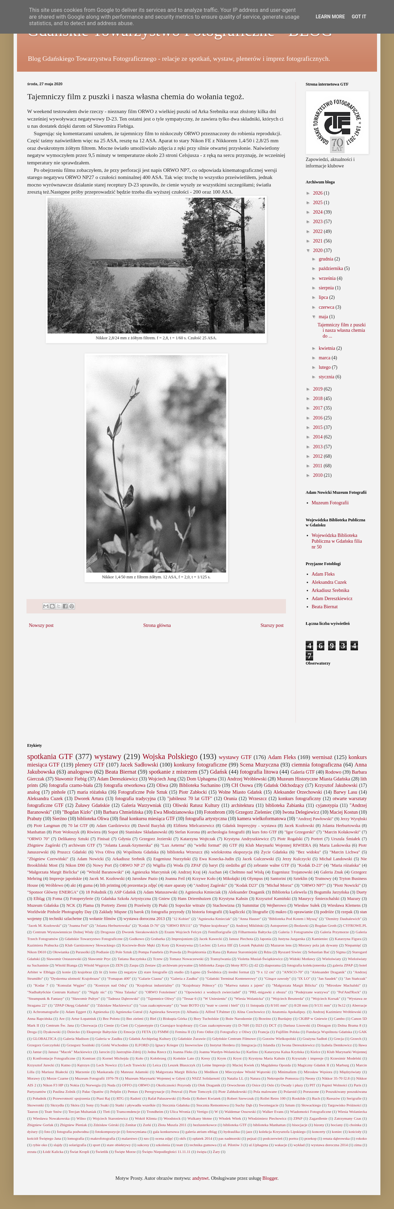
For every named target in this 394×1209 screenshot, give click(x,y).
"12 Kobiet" (181, 919)
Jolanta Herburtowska (341, 825)
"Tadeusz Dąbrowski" (123, 998)
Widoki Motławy (302, 959)
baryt (213, 865)
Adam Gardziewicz (113, 825)
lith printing (110, 885)
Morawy (33, 1078)
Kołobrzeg (158, 1058)
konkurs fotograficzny (299, 798)
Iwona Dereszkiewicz (298, 1045)
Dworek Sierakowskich (140, 932)
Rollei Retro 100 (273, 1098)
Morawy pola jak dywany (318, 945)
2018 (318, 398)
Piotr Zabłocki (193, 792)
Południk (39, 1098)
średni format (238, 972)
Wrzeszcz (258, 798)
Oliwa (162, 785)
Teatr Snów (53, 1111)
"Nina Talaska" (125, 992)
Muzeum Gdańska (43, 905)
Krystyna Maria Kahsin (267, 1058)
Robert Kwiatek (208, 1098)
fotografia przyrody (168, 911)
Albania (192, 1012)
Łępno (195, 972)
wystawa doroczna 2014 (329, 1145)
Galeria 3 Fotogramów (295, 932)
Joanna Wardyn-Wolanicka (219, 1052)
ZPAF (196, 865)
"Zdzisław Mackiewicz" (114, 1005)
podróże (327, 911)
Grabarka (158, 939)
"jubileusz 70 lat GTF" (189, 798)
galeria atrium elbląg (201, 1132)
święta (202, 1152)
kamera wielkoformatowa (261, 818)
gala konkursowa (166, 1132)
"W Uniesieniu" (215, 998)
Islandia (269, 1045)
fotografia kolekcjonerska (306, 965)
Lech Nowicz (106, 1065)
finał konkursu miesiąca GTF (147, 818)
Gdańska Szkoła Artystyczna (126, 898)
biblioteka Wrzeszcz (184, 852)
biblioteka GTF (235, 1125)
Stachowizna (223, 905)
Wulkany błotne (199, 1118)
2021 (318, 240)
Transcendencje (128, 1111)
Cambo (339, 1018)
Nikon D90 (75, 865)
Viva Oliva (104, 852)
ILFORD (141, 1045)
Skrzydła (57, 1105)
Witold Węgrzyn (96, 965)
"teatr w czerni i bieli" (222, 1005)
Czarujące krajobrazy (176, 1025)
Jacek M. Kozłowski (107, 878)
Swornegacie (269, 1105)
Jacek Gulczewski (258, 858)
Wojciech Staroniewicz (110, 1118)
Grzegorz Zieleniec (253, 812)
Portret (317, 838)
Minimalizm (287, 1072)
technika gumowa (203, 1145)
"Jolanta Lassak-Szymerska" (128, 845)
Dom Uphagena (202, 778)
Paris (357, 1085)
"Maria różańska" (345, 865)
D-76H (243, 1025)
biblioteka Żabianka (285, 805)
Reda (186, 1098)
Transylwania (220, 959)
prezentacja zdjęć (142, 885)
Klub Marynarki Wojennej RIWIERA (278, 845)
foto (47, 1132)
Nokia (74, 1085)
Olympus (255, 878)
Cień (124, 1025)
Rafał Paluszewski (162, 1098)
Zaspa (134, 965)
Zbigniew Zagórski (43, 845)
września (328, 278)
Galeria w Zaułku (108, 1038)
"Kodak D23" (246, 885)
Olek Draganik (209, 1085)
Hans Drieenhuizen (194, 898)
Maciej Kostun (343, 812)
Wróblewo (55, 885)
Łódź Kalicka (53, 1152)
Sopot (113, 832)
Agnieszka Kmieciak (203, 892)
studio (178, 972)
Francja (263, 1032)
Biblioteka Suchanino (199, 785)
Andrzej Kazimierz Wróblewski (336, 1012)
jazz (249, 1132)
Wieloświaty (331, 959)
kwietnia (327, 348)
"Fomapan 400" (119, 978)
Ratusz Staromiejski (242, 952)
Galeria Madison (76, 1038)
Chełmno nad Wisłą (247, 872)
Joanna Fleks (183, 1052)
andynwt (200, 1178)
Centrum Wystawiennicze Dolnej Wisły (63, 932)
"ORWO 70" (38, 838)
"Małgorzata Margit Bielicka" (53, 872)
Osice (256, 1085)
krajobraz (85, 972)
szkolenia (163, 1145)
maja (324, 316)
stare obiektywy (119, 1145)
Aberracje (359, 1005)
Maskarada (105, 1072)
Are (62, 1018)
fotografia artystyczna (206, 818)
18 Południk (96, 892)
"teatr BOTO (189, 1005)
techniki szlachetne (65, 918)
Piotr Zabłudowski (232, 1091)
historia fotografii (207, 911)
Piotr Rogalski (289, 838)
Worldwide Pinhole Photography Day (59, 911)
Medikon (211, 1072)
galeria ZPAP (343, 965)
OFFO (127, 1085)
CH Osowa (242, 785)
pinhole (58, 792)
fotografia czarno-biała (71, 785)
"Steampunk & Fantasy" (45, 998)
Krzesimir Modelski (345, 1058)
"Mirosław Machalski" (343, 985)
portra (293, 1138)
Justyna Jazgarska (291, 939)
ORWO (144, 1085)
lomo (113, 972)
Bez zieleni (134, 1018)
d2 (256, 965)
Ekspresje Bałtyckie (102, 1032)
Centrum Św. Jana (60, 1025)
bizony (319, 1125)
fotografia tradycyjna (135, 798)
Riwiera (94, 832)
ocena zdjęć (164, 1138)
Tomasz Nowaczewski (186, 959)
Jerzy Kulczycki (297, 858)
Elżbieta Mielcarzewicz (194, 825)
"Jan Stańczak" (355, 978)
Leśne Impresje (214, 1065)
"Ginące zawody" (277, 978)
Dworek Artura (89, 798)
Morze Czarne (57, 1078)
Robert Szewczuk (240, 1098)
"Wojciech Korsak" (326, 998)
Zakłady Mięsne (113, 911)
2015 (318, 427)
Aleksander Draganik (246, 892)
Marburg (342, 1065)
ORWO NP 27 (132, 865)
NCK (70, 905)
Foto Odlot (205, 1032)
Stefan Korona (187, 832)
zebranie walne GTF (271, 865)
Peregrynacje (154, 1091)
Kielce (315, 1052)
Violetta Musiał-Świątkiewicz (260, 959)
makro (280, 911)
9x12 (341, 1005)
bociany (337, 1125)
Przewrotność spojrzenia (71, 1098)
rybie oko (40, 1145)
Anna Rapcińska (39, 1018)
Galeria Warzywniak (141, 805)
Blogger (269, 1178)
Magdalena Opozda (276, 1065)
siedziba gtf (236, 865)
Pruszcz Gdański (72, 852)
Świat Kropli (79, 1152)
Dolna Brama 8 (349, 1025)
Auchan (214, 872)
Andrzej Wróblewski (246, 778)
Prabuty (34, 818)
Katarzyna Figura (348, 939)
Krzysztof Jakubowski (336, 785)
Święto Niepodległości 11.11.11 (166, 1152)
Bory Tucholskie (206, 1018)
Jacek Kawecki (210, 939)
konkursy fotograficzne (200, 764)
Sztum (290, 1105)
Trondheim (154, 1111)
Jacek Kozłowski (299, 825)
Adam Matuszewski (160, 892)
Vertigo (202, 1111)
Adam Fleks (323, 574)
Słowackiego (311, 1105)
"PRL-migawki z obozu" (267, 992)
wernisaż (322, 757)
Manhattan (36, 832)
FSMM (163, 1032)
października (331, 268)
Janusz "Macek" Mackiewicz (70, 1052)
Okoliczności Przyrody (173, 1085)
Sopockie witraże (190, 905)
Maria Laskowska (334, 845)
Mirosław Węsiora (318, 1072)
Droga (32, 1032)
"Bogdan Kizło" (77, 812)
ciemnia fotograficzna (317, 764)
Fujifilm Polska (288, 1032)
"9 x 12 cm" (265, 972)
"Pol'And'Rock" (349, 992)
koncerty (318, 1132)
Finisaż (103, 838)
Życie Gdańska (274, 852)
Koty (165, 945)
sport (96, 1145)
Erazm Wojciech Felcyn (182, 932)
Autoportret (279, 925)
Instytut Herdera (222, 1045)
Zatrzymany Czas (347, 1118)
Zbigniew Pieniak (73, 1125)
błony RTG (239, 965)
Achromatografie (45, 1012)
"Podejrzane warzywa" (312, 992)
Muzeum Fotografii (330, 502)
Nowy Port (102, 865)
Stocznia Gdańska (176, 1105)
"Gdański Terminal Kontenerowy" (231, 978)
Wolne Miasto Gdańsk (240, 792)
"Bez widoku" (308, 852)
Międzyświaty (350, 1072)
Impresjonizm (182, 939)
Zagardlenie (318, 1118)
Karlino (252, 1052)
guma (88, 885)
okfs (182, 1138)
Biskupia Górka (175, 1018)
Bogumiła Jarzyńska (331, 892)
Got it (359, 16)
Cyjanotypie (144, 1025)
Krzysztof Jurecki (40, 1065)
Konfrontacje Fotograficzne (54, 1058)
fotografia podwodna (73, 1132)
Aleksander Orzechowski (297, 792)
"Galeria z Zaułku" (184, 978)
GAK (363, 1032)
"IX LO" (303, 978)
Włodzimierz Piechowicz (267, 1118)
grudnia (326, 258)
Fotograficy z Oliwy (235, 1032)
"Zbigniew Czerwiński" (47, 858)
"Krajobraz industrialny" (155, 985)
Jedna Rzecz (156, 1052)
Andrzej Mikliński (250, 925)
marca (325, 357)
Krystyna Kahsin (233, 898)
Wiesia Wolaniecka (352, 1111)
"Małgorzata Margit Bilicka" (294, 985)
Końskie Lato (183, 1058)
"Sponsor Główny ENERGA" (52, 892)
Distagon (323, 1025)
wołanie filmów (102, 918)
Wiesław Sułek (307, 905)
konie (66, 972)
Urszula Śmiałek (345, 838)
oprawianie (303, 911)
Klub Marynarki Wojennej (347, 1052)
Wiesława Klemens (344, 905)
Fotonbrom (214, 812)
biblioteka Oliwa (93, 818)
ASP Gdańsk (125, 892)
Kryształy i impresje (307, 1058)
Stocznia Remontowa (212, 1105)
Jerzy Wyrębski (353, 818)
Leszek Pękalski (251, 945)
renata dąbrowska (336, 1138)
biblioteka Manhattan (269, 1125)
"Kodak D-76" (149, 925)
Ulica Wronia (180, 1111)
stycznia (327, 376)
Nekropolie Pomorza (283, 1078)
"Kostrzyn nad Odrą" (110, 985)
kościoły (354, 1132)
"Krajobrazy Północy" (199, 985)
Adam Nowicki (90, 858)
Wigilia (159, 865)
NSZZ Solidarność (206, 1078)
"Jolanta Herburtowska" (113, 925)
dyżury (32, 1132)
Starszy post (272, 625)
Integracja (248, 1045)
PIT (313, 1085)
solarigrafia (77, 1145)
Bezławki (301, 925)
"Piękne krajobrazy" (214, 925)
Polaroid (290, 1091)
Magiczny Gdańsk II (313, 1065)
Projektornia (196, 952)
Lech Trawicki (135, 1065)
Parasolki (83, 952)
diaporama (273, 965)
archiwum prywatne (177, 965)
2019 (318, 389)
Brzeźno (264, 1018)
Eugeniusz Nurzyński (172, 858)
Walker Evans (272, 1111)
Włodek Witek (230, 1118)
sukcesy (143, 1145)
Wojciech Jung (162, 778)
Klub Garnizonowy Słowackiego (90, 945)
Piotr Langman (47, 825)
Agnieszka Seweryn (164, 1012)
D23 (258, 1025)
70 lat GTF (78, 825)
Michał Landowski (335, 858)
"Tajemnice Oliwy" (161, 998)
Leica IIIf (225, 945)
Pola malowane (265, 1091)
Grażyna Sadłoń (315, 1038)
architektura (242, 805)
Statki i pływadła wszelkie (135, 1105)
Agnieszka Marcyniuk (150, 872)
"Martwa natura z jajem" (244, 985)
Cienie (109, 1025)
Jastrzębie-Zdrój (128, 1052)
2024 (318, 212)
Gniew (164, 898)
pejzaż (252, 1138)
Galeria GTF (302, 772)
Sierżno (59, 818)
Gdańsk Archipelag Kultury (150, 1038)
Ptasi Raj (103, 1098)
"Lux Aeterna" (173, 845)
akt (73, 885)
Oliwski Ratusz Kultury (196, 805)
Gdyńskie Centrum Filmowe (234, 1038)
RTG (120, 1098)
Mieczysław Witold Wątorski (247, 1072)
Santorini (278, 878)
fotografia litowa (259, 772)
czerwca (327, 307)
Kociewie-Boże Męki (138, 945)
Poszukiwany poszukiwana (346, 1091)
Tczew (158, 959)
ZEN (119, 965)
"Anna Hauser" (249, 919)
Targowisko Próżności (344, 1105)
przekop (310, 1138)
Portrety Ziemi (114, 905)
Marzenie (82, 1072)
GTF (233, 845)
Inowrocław (194, 1045)
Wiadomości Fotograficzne (310, 1111)
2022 (318, 231)
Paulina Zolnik (64, 1091)
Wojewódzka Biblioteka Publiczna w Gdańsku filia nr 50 (337, 541)
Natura (255, 1078)
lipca (324, 297)
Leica (157, 1065)
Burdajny (285, 1018)
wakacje (280, 1145)
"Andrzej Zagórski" (210, 885)
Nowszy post (41, 625)
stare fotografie (155, 972)
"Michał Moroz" (279, 885)
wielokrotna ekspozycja (231, 852)
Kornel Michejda (116, 1058)
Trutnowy (323, 878)
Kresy (205, 1058)
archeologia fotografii (226, 832)
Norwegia (93, 1085)
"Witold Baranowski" (105, 872)
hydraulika (231, 1132)
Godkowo (136, 939)
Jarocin (104, 1052)
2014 (318, 436)
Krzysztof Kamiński (273, 898)
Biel (153, 1018)
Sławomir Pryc (99, 959)
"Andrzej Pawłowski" (314, 818)
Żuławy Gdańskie (92, 805)
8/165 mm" (279, 1005)
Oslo (270, 1085)
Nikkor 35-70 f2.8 (336, 1078)
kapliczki (237, 911)
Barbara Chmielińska (123, 812)
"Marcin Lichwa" (344, 852)
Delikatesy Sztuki (73, 838)
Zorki (147, 1125)
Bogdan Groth (326, 925)
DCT (272, 1025)
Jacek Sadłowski (139, 764)
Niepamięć (353, 945)
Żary (216, 1152)
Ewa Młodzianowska (174, 812)
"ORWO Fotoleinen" (161, 992)
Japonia (265, 939)
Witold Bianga (66, 965)
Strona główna (157, 625)
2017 (318, 408)
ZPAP (297, 1118)
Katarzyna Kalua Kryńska (284, 1052)
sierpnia (327, 287)
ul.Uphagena (258, 1145)
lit (100, 972)
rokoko (361, 1138)
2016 (318, 417)
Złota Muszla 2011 (172, 1125)
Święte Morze (125, 1152)
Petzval (176, 1091)
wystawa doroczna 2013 (144, 918)
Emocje (129, 1032)
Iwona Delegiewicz (300, 812)
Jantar (37, 1052)
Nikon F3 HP (53, 1085)
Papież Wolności (334, 1085)
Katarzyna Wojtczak (198, 838)
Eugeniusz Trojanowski (292, 872)
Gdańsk (218, 772)
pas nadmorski (229, 1138)
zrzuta (31, 1152)
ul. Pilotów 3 (233, 1145)
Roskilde (299, 1098)
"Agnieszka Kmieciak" (214, 919)
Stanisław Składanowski (146, 832)
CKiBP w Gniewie (313, 1018)
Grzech (356, 1038)
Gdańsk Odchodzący (284, 785)
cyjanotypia (327, 805)
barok (139, 911)
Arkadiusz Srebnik (128, 858)
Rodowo (333, 772)
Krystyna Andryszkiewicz (246, 838)
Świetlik (101, 1152)
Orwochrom (236, 1085)
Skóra (75, 1105)
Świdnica (214, 972)
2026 (318, 193)
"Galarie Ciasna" (150, 978)
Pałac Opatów (93, 1091)
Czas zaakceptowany (215, 1025)
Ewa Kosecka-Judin (216, 858)
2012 (318, 456)
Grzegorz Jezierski (155, 838)
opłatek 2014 (202, 1138)
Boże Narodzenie (239, 1018)
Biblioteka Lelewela (289, 892)
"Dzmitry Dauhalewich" (343, 919)
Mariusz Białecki (54, 1072)
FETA (146, 1032)
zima (358, 1145)
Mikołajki (231, 878)
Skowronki (35, 1105)
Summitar (250, 905)
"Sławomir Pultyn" (85, 998)
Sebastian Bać (318, 952)
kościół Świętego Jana (44, 1138)
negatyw (130, 972)
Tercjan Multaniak (82, 1111)
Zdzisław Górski (106, 1125)
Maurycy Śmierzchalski (318, 898)
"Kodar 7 (40, 985)
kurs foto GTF (264, 832)
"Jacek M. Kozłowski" (44, 925)
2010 (318, 475)
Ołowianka (61, 952)
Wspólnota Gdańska (141, 852)
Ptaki (163, 905)
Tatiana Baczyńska (132, 959)
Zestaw (150, 965)
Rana (216, 952)
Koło (139, 1058)
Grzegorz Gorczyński (43, 1045)
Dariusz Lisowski (296, 1025)
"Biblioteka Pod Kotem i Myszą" (293, 919)
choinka (355, 1125)
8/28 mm (301, 1005)
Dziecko (73, 1032)
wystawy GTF (235, 757)
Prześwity (142, 905)
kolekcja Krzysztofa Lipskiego (282, 1132)
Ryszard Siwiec (290, 952)
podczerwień (273, 1138)
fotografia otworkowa (125, 785)
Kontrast (88, 1058)
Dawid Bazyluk (151, 825)
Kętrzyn (83, 1065)
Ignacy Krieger (166, 1045)
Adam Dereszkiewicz (332, 598)
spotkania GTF (50, 756)
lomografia (75, 1138)
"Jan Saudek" (327, 978)
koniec (337, 1132)
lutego (325, 367)
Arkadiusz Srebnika (331, 590)
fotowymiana (136, 1132)
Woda (178, 865)
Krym (221, 1058)
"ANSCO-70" (292, 972)
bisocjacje (299, 1125)
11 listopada (255, 1005)
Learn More (330, 16)
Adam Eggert (76, 1012)
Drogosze (108, 932)
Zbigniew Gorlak (40, 1125)
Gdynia (124, 838)
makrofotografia (102, 1138)
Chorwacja (89, 1025)
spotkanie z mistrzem (173, 772)
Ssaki (105, 1105)
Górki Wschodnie (114, 1045)
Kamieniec (320, 939)
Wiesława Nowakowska (51, 1118)
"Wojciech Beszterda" (287, 998)
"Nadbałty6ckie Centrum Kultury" (53, 992)
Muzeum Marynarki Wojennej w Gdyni (155, 1078)
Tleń (106, 1111)
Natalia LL (235, 1078)
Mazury (353, 898)
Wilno (81, 1118)
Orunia (230, 798)
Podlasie (102, 952)
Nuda (111, 1085)
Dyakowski (51, 1032)
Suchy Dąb (243, 1105)
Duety (361, 892)
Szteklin (300, 878)
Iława (362, 1045)
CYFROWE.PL (355, 925)
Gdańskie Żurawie (192, 1038)
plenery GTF (90, 764)
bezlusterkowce (205, 1125)
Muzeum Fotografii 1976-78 (96, 1078)
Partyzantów (36, 1091)
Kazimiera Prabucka (42, 945)
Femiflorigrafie (219, 932)
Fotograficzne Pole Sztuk (142, 792)
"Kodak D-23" (309, 865)
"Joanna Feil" (78, 925)
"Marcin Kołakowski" (341, 832)
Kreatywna (184, 945)
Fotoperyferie (81, 898)
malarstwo (130, 1138)
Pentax (133, 1091)
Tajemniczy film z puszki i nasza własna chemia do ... (342, 330)
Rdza (268, 952)
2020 (318, 250)
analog (33, 792)
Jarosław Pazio (145, 878)
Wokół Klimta (146, 1118)
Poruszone (311, 1091)
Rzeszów (333, 1098)
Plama (88, 905)
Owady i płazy (292, 1085)
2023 (318, 221)
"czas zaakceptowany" (156, 1005)
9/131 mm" (322, 1005)
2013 (318, 446)
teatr (179, 1145)
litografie (260, 911)
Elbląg (39, 898)
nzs (146, 1138)
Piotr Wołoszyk (66, 832)
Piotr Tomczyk (200, 1091)
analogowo (80, 772)
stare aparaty (175, 885)
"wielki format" (207, 845)
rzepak (347, 911)
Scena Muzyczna (259, 764)
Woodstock (171, 1118)
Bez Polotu (111, 1018)
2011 (318, 465)
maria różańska (92, 792)
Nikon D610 (36, 952)
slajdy (57, 1145)
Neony (310, 1078)
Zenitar (130, 1125)
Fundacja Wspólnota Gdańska (329, 1032)
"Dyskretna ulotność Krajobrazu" (75, 978)
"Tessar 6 (189, 998)
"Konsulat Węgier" (71, 985)
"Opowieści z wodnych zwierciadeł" (212, 992)
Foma (57, 898)
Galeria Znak (331, 872)
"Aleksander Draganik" (328, 972)
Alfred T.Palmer (217, 1012)
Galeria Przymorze (334, 932)
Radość (135, 1098)
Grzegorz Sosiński (81, 1045)
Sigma (341, 952)
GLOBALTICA (44, 1038)
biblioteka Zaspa (211, 965)
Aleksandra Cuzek (329, 582)
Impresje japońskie (65, 878)
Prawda (175, 952)
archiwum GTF (82, 845)
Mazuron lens (281, 945)
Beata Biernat (325, 606)
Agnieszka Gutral (128, 1012)
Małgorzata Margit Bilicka (176, 1072)
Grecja (339, 1038)
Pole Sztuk (123, 952)
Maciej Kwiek (243, 1065)
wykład (299, 1145)
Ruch (316, 1098)
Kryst (237, 1058)
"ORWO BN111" (179, 925)
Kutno (66, 1065)
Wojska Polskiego (170, 756)
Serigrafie (353, 1098)
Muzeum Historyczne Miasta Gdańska (313, 778)
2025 (318, 202)
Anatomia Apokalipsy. (289, 1012)
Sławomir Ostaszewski (64, 959)
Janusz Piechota (241, 939)
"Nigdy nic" (97, 992)
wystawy (108, 756)
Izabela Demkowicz (336, 1045)
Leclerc (205, 945)
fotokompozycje (107, 1132)
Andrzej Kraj (189, 872)
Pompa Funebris (150, 952)
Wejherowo (276, 905)
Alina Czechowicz (251, 1012)
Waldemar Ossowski (240, 1111)
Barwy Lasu (345, 792)
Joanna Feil (175, 878)
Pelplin (115, 1091)
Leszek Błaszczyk (181, 1065)
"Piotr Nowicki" (347, 885)
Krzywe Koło (204, 878)
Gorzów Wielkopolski (279, 1038)
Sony (90, 1105)
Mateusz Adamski (134, 1072)
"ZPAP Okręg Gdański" (71, 1005)
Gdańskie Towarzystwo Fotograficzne (94, 939)
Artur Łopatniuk (83, 1018)
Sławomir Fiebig (71, 778)
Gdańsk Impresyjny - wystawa (249, 825)
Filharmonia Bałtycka (254, 932)
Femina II (182, 1032)
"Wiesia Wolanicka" (249, 998)
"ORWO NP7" (313, 885)
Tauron (32, 1111)
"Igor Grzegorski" (299, 832)
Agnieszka (101, 1012)
